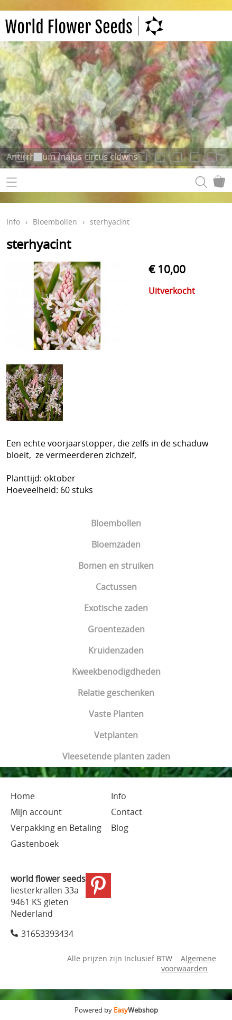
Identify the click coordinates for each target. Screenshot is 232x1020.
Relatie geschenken (116, 693)
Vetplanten (116, 735)
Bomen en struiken (116, 565)
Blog (119, 828)
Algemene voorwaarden (188, 963)
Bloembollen (116, 523)
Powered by (116, 1010)
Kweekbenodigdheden (116, 671)
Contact (126, 812)
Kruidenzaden (116, 650)
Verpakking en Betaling (56, 828)
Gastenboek (35, 843)
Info (13, 222)
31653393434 (47, 934)
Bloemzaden (116, 544)
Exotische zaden (116, 608)
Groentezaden (116, 629)
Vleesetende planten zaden (116, 756)
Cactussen (116, 587)
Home (23, 796)
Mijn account (36, 812)
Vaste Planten (116, 714)
